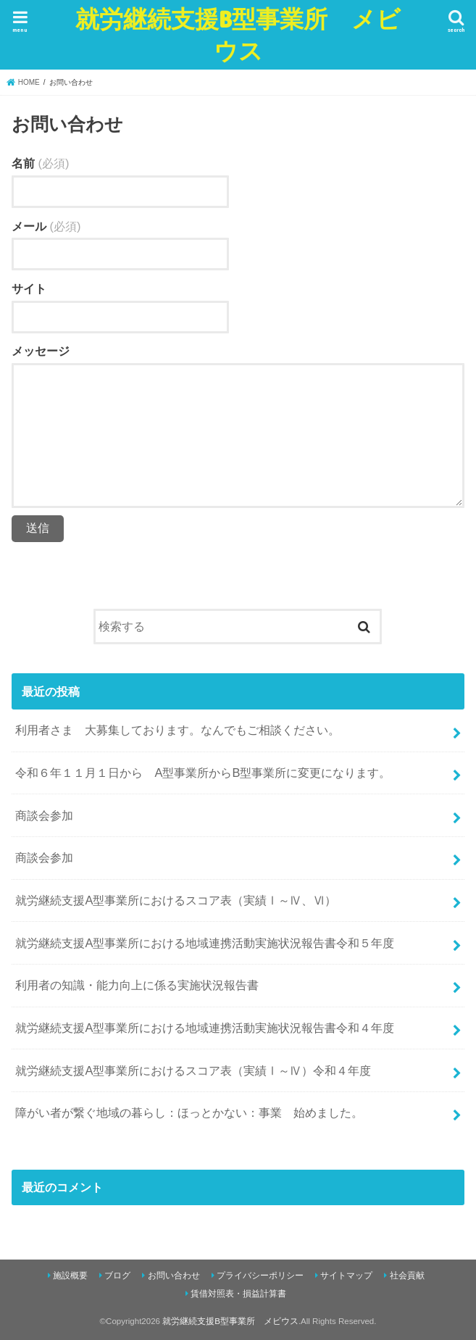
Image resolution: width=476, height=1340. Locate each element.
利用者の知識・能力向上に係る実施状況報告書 (137, 984)
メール (46, 226)
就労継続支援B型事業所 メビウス (238, 34)
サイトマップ (346, 1275)
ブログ (117, 1275)
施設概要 (70, 1275)
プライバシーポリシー (260, 1275)
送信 (37, 528)
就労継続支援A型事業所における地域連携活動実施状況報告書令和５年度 (204, 942)
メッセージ (41, 350)
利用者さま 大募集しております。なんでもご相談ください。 (177, 729)
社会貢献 (407, 1275)
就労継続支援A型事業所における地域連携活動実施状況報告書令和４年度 (204, 1027)
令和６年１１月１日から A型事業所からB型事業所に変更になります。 (203, 772)
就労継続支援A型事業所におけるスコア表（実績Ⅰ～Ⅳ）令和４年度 (193, 1070)
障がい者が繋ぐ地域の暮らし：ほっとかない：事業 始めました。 (189, 1112)
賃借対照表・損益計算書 (238, 1293)
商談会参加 (44, 815)
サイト (29, 288)
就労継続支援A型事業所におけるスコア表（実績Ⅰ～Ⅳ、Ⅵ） (175, 900)
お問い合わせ (174, 1275)
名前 (40, 163)
